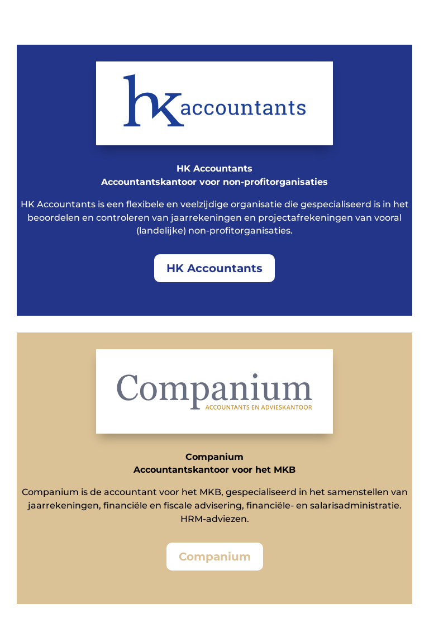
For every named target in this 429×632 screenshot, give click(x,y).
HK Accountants (214, 268)
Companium (215, 556)
